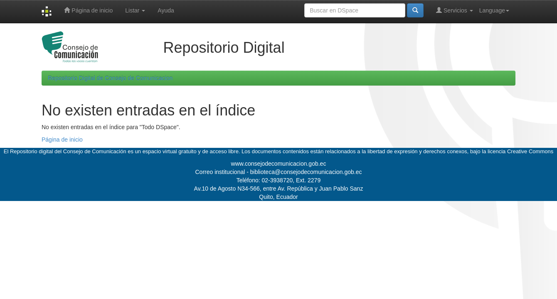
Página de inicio (88, 10)
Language (494, 10)
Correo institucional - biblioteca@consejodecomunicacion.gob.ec (278, 172)
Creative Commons (530, 151)
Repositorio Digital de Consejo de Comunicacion (110, 78)
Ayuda (166, 10)
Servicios (454, 10)
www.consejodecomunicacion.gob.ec (278, 163)
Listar (135, 10)
